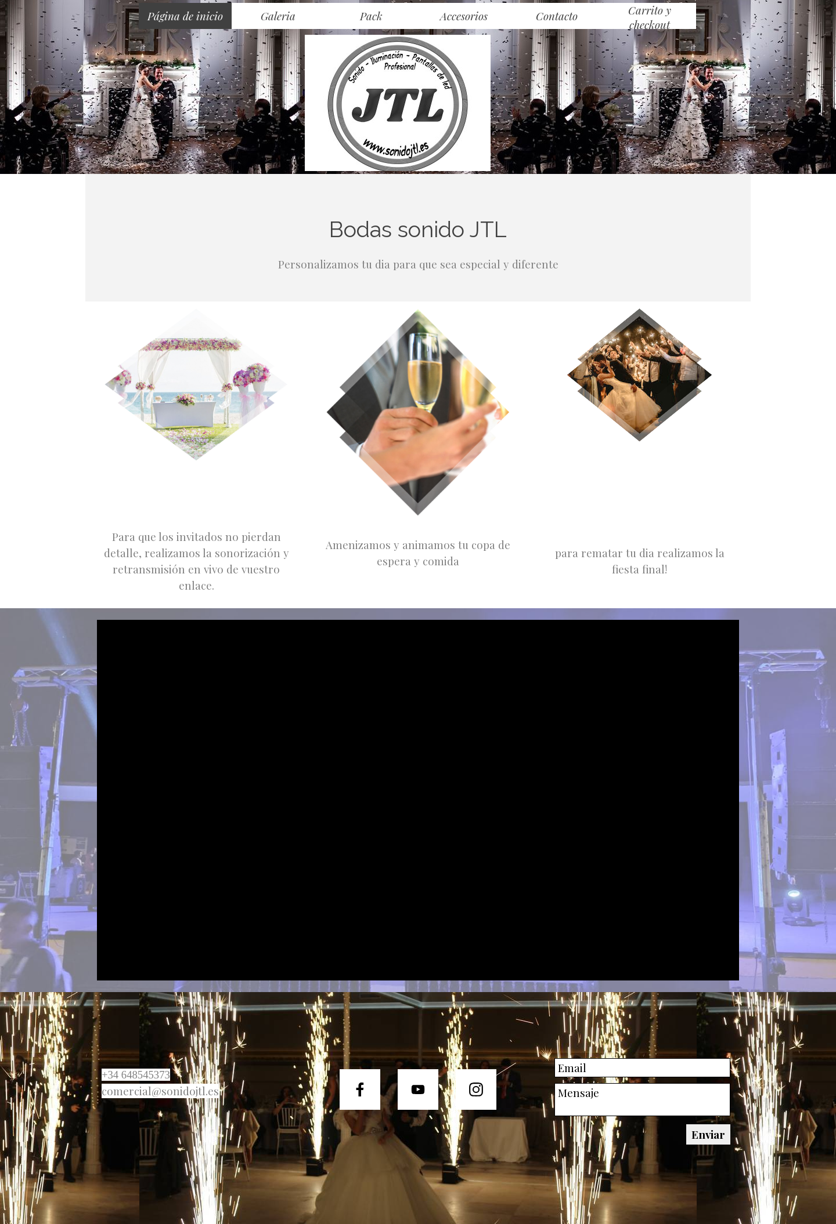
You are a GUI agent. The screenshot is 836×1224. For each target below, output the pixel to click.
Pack (371, 16)
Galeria (278, 16)
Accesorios (464, 16)
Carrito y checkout (649, 17)
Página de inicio (185, 16)
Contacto (557, 16)
